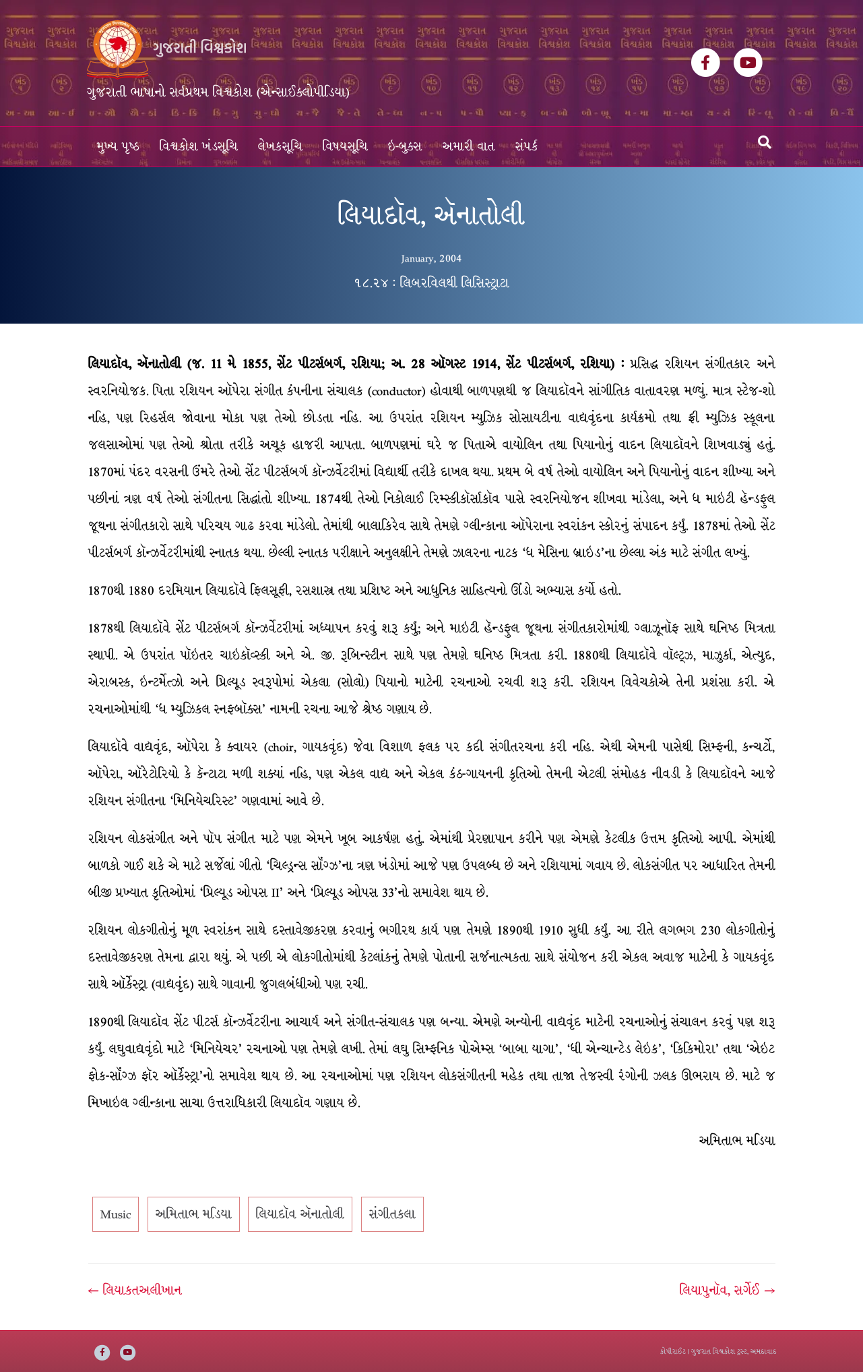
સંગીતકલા (392, 1214)
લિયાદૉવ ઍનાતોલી (300, 1214)
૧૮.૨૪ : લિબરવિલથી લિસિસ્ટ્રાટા (431, 283)
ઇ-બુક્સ (405, 147)
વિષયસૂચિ (345, 147)
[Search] (765, 142)
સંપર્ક (526, 147)
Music (115, 1214)
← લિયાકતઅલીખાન (135, 1290)
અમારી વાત (469, 147)
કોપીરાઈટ (673, 1351)
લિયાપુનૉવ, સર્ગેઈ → (727, 1290)
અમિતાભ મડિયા (194, 1214)
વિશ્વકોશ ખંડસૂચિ (199, 147)
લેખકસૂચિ (280, 147)
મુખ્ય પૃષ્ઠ (118, 147)
